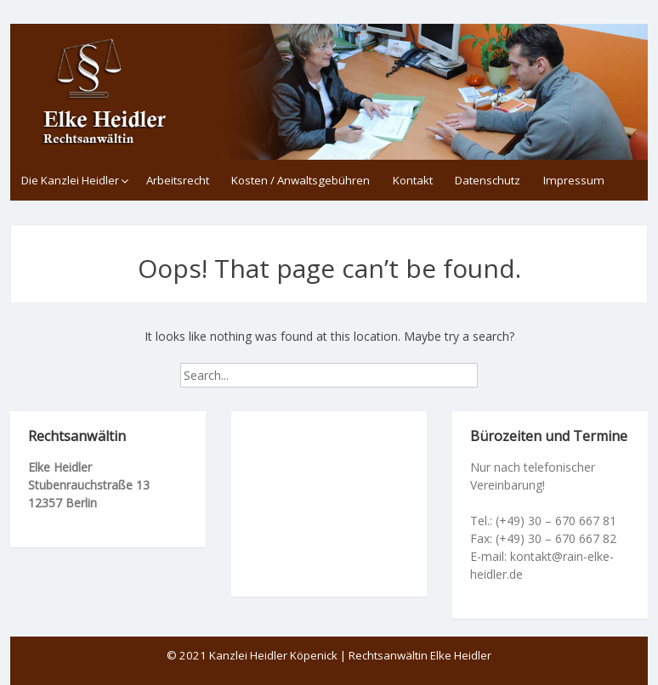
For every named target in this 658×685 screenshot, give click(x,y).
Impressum (573, 180)
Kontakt (413, 180)
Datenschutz (487, 180)
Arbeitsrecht (177, 180)
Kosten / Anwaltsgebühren (300, 180)
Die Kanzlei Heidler (70, 180)
